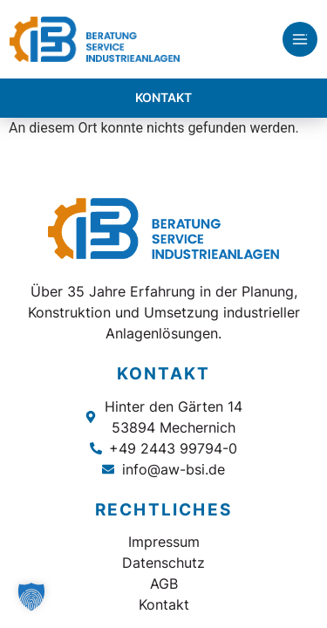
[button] (31, 596)
